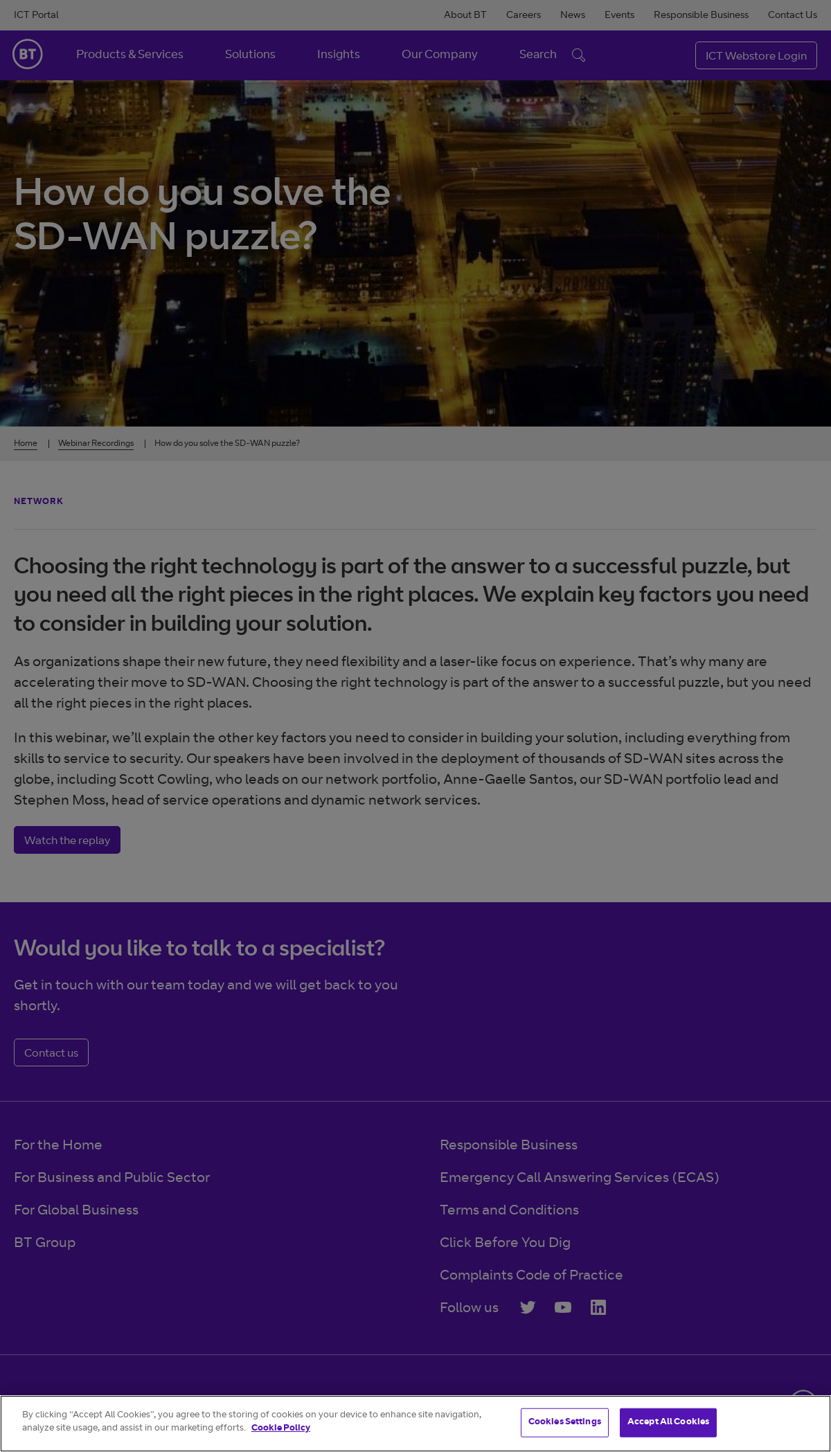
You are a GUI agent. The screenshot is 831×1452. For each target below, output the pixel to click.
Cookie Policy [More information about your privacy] (280, 1428)
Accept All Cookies (668, 1422)
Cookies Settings (564, 1422)
